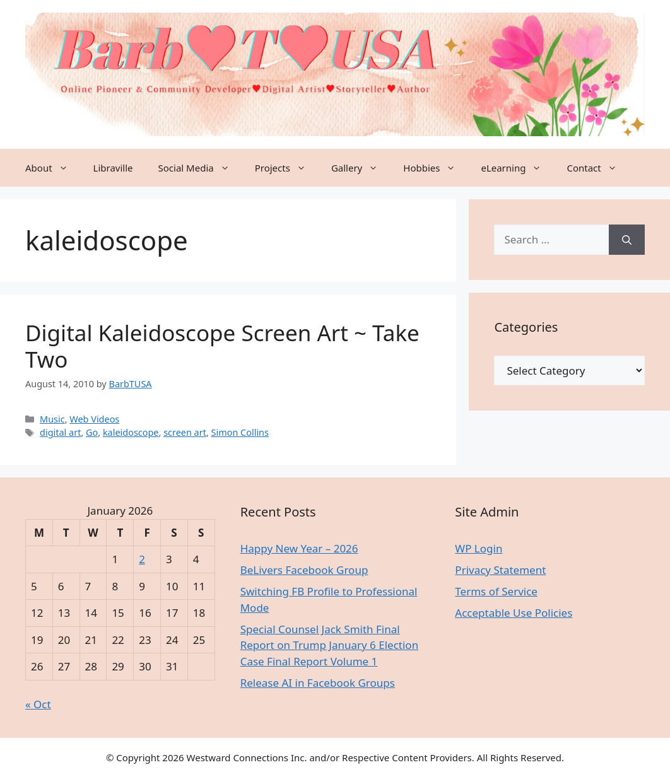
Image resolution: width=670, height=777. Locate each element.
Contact (598, 168)
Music (52, 419)
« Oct (38, 704)
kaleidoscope (131, 432)
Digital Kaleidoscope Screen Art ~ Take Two (222, 346)
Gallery (361, 168)
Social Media (200, 168)
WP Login (478, 548)
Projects (287, 168)
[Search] (627, 240)
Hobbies (435, 168)
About (53, 168)
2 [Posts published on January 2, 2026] (142, 559)
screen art (184, 432)
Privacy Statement (500, 570)
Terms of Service (496, 591)
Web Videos (94, 419)
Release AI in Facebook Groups (317, 682)
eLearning (517, 168)
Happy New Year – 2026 (299, 548)
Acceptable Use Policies (513, 612)
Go (92, 432)
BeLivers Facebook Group (304, 570)
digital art (60, 432)
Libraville (113, 167)
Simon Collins (240, 432)
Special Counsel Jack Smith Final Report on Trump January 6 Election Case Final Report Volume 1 (329, 645)
